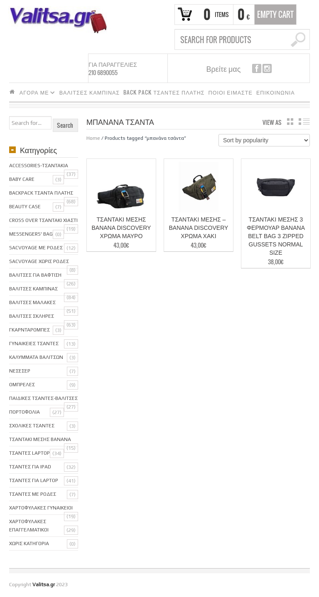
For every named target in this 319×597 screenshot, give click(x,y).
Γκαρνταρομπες (29, 330)
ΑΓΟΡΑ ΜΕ (35, 93)
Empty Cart (275, 14)
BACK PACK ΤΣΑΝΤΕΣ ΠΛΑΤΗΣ (163, 92)
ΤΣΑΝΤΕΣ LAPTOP (29, 453)
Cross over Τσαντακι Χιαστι (43, 220)
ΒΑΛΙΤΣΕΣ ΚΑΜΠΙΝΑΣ (89, 92)
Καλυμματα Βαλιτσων (36, 357)
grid (290, 121)
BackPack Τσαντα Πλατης (41, 193)
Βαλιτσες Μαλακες (32, 302)
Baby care (21, 179)
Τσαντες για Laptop (33, 480)
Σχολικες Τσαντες (31, 426)
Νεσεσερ (19, 371)
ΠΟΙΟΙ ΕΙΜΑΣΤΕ (231, 92)
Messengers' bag (31, 234)
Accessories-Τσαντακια (38, 165)
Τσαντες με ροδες (32, 494)
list (304, 121)
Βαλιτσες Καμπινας (33, 289)
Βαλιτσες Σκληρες (31, 316)
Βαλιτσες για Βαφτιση (35, 275)
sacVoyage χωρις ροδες (39, 261)
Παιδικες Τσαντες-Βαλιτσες (43, 398)
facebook (256, 68)
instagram (267, 68)
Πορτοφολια (24, 412)
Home (93, 138)
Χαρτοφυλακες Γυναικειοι (41, 508)
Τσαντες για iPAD (30, 467)
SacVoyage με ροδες (36, 248)
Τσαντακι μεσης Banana (40, 439)
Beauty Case (25, 207)
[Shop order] (264, 140)
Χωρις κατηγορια (29, 543)
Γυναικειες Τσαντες (34, 343)
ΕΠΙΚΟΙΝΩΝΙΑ (275, 92)
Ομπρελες (22, 384)
